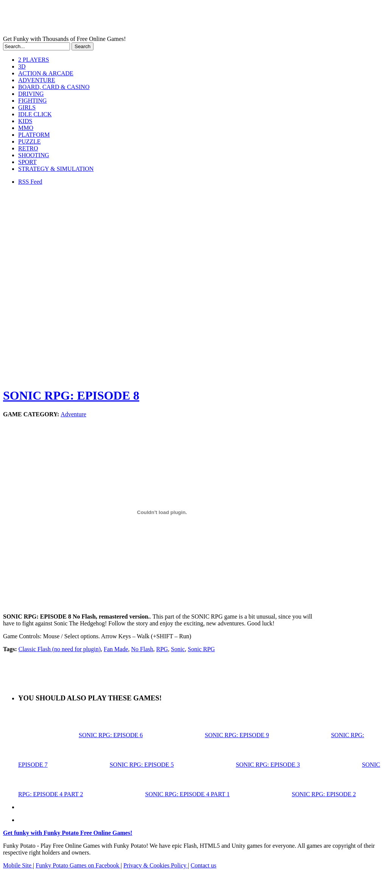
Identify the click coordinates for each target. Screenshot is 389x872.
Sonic (178, 649)
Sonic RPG (201, 649)
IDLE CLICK (34, 114)
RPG (162, 649)
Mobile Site (18, 865)
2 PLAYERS (33, 59)
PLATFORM (34, 134)
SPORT (27, 162)
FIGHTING (32, 100)
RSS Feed (30, 181)
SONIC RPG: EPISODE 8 (71, 395)
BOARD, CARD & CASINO (53, 87)
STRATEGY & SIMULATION (55, 169)
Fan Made (116, 649)
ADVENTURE (36, 80)
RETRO (28, 148)
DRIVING (31, 94)
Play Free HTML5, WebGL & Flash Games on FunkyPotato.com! (131, 19)
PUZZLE (29, 141)
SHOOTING (33, 155)
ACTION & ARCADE (45, 73)
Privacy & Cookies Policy (155, 865)
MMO (25, 128)
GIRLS (27, 107)
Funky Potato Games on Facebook (78, 865)
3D (22, 66)
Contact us (203, 865)
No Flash (142, 649)
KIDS (25, 121)
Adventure (73, 414)
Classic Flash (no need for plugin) (60, 649)
